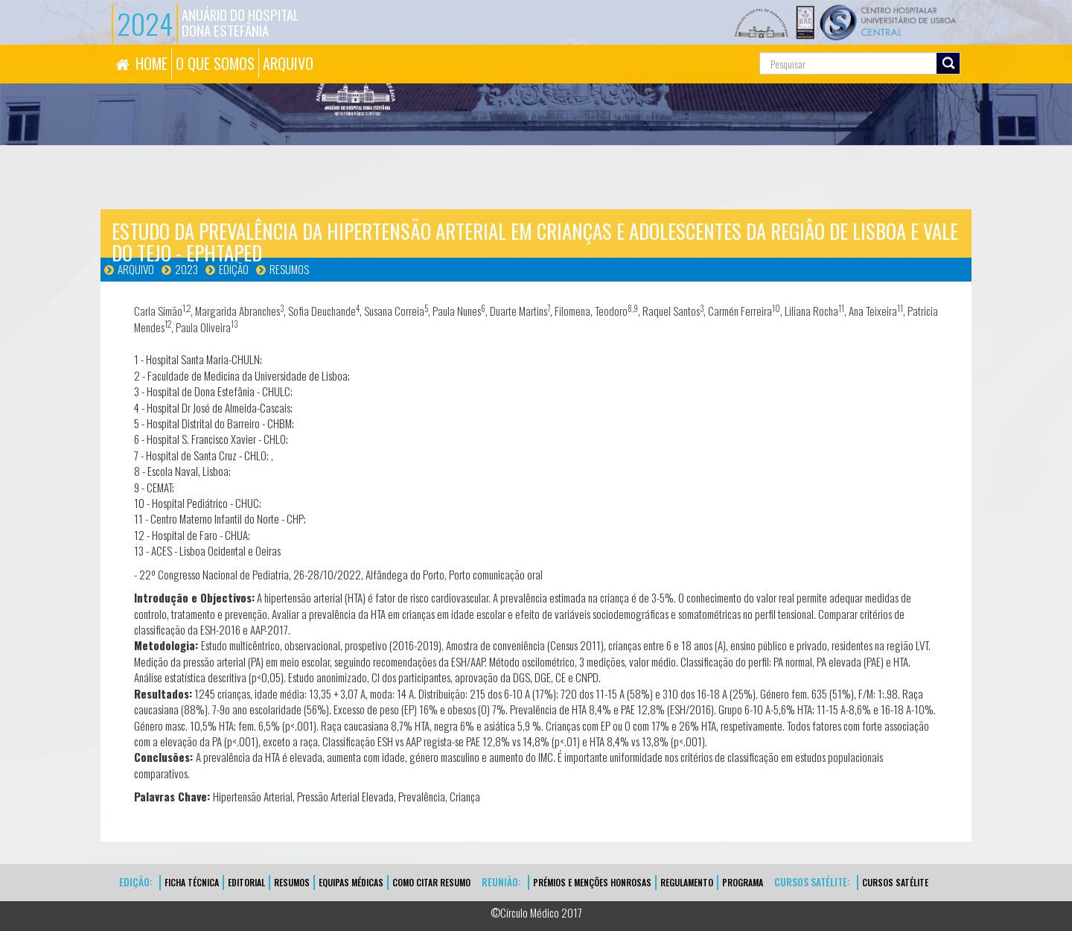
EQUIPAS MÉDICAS (351, 882)
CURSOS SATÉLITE (895, 882)
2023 (186, 269)
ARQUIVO (288, 63)
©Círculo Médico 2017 (536, 912)
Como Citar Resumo (431, 882)
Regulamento (686, 882)
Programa (742, 882)
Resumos (289, 269)
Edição (234, 269)
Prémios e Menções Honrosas (592, 882)
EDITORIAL (246, 882)
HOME (151, 63)
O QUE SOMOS (215, 63)
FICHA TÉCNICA (192, 882)
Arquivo (136, 269)
